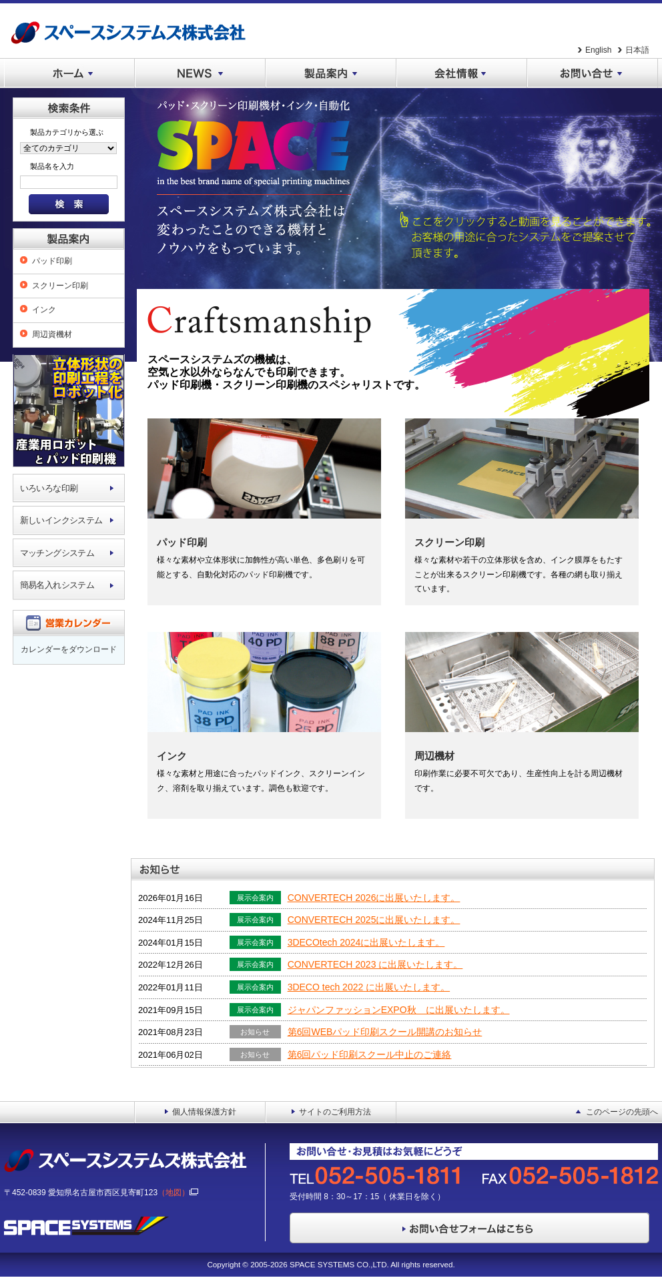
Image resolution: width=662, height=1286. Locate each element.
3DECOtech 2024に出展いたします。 (366, 942)
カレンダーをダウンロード (69, 649)
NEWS (200, 73)
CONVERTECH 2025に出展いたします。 (374, 919)
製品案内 (331, 73)
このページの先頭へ (622, 1111)
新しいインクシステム (61, 520)
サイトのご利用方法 (335, 1111)
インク (44, 309)
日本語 (637, 50)
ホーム (69, 73)
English (598, 50)
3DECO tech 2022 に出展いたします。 (369, 987)
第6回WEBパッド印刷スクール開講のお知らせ (385, 1031)
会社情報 (461, 73)
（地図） (177, 1192)
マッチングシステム (57, 553)
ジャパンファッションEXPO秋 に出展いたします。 (399, 1009)
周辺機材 (434, 755)
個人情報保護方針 (204, 1111)
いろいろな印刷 (49, 488)
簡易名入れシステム (57, 585)
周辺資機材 (52, 334)
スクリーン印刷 (60, 285)
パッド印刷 (52, 261)
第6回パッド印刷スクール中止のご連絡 (370, 1054)
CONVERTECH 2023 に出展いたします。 (375, 964)
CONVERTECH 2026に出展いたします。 (374, 897)
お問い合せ (592, 73)
